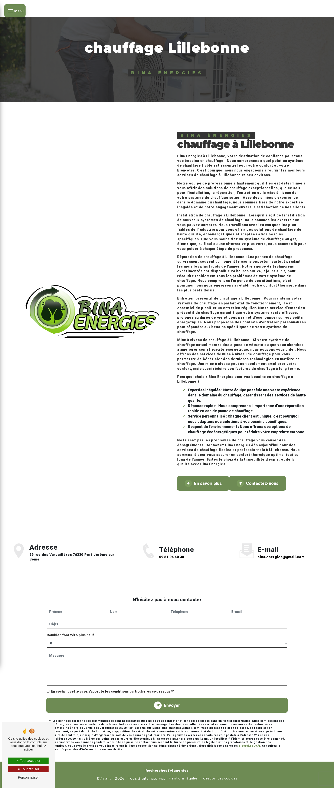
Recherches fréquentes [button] (167, 770)
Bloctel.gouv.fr (249, 740)
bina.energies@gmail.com (281, 552)
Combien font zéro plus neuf (70, 630)
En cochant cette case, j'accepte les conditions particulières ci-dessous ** (112, 686)
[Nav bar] (15, 10)
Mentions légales (183, 778)
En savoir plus (203, 483)
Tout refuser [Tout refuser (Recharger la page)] (28, 769)
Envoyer (172, 700)
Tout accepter (28, 760)
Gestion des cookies (220, 778)
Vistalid (105, 778)
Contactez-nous (257, 483)
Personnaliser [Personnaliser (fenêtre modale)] (28, 777)
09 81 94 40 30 (171, 562)
